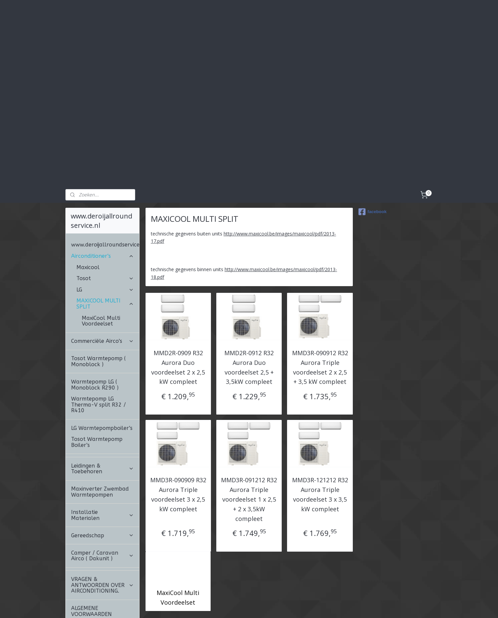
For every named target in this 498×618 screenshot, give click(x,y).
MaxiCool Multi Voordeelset (178, 560)
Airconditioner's (102, 218)
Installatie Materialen (102, 478)
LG (105, 252)
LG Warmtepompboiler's (102, 391)
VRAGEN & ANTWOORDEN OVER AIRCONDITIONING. (102, 548)
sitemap (238, 605)
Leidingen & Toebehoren (102, 431)
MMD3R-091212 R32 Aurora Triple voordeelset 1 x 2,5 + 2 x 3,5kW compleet (249, 462)
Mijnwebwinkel (335, 605)
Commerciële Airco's (102, 303)
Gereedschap (102, 498)
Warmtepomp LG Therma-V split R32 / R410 (98, 367)
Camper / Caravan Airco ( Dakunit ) (102, 518)
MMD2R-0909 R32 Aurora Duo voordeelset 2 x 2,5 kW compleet (178, 330)
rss (251, 605)
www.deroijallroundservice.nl (105, 207)
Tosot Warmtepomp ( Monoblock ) (98, 324)
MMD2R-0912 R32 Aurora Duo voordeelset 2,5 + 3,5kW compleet (249, 330)
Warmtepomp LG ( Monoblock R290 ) (94, 347)
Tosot (105, 241)
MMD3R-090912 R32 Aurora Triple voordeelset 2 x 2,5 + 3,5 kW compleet (320, 330)
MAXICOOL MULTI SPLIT (105, 266)
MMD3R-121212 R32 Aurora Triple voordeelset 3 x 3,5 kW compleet (320, 457)
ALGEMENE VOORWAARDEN (91, 574)
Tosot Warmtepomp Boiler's (96, 405)
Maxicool (87, 230)
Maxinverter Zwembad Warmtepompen (100, 454)
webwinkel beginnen (277, 605)
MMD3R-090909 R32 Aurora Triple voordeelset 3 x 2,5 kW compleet (178, 457)
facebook (372, 174)
